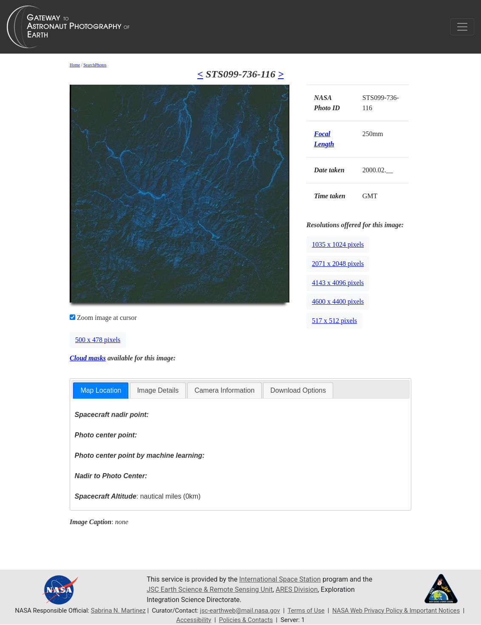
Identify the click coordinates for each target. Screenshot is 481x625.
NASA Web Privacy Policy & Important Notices (396, 610)
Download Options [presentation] (298, 390)
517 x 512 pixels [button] (334, 320)
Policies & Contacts (246, 620)
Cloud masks (88, 358)
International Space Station (280, 579)
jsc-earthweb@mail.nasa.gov (240, 610)
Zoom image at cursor (103, 317)
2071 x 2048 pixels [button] (338, 263)
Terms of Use (306, 610)
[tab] (100, 390)
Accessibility (193, 620)
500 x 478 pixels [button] (97, 339)
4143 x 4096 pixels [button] (338, 282)
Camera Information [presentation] (225, 390)
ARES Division (297, 589)
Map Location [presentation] (100, 390)
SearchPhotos (94, 65)
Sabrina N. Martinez (118, 610)
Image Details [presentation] (158, 390)
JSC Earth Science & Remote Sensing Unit (209, 589)
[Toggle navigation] (462, 26)
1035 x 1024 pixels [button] (338, 244)
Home (75, 65)
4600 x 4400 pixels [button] (338, 301)
